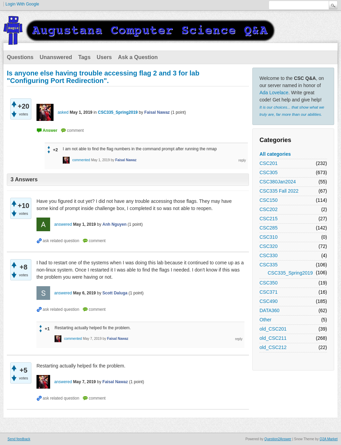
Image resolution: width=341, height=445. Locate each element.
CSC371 (269, 292)
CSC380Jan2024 (278, 181)
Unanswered (56, 57)
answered (63, 224)
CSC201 (269, 163)
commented (81, 160)
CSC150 (269, 200)
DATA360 (270, 310)
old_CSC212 (273, 347)
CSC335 (269, 264)
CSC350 (269, 283)
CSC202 (269, 209)
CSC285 (269, 228)
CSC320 (269, 246)
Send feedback (19, 439)
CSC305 (269, 172)
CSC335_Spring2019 (290, 273)
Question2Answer (277, 439)
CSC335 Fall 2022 (279, 191)
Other (265, 319)
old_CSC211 (273, 338)
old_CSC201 (273, 329)
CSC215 (269, 218)
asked (63, 112)
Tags (84, 57)
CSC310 (269, 237)
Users (104, 57)
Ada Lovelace (274, 92)
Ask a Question (138, 57)
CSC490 (269, 301)
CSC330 (269, 255)
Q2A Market (329, 439)
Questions (20, 57)
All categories (275, 154)
